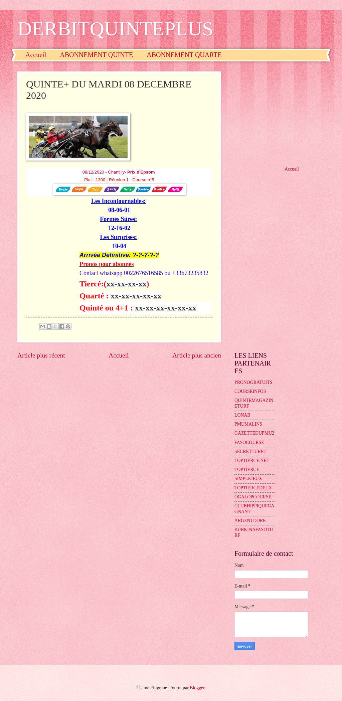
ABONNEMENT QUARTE (184, 54)
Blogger (197, 687)
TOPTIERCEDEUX (253, 487)
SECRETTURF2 (250, 451)
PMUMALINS (248, 424)
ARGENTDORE (250, 520)
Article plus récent (41, 355)
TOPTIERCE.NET (251, 460)
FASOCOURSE (249, 442)
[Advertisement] (279, 113)
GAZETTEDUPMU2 (254, 433)
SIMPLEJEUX (248, 478)
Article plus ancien (196, 355)
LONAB (242, 415)
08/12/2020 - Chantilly (119, 172)
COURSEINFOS (250, 391)
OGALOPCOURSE (252, 496)
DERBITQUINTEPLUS (115, 29)
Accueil (35, 54)
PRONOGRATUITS (253, 382)
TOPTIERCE (246, 469)
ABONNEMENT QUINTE (96, 54)
